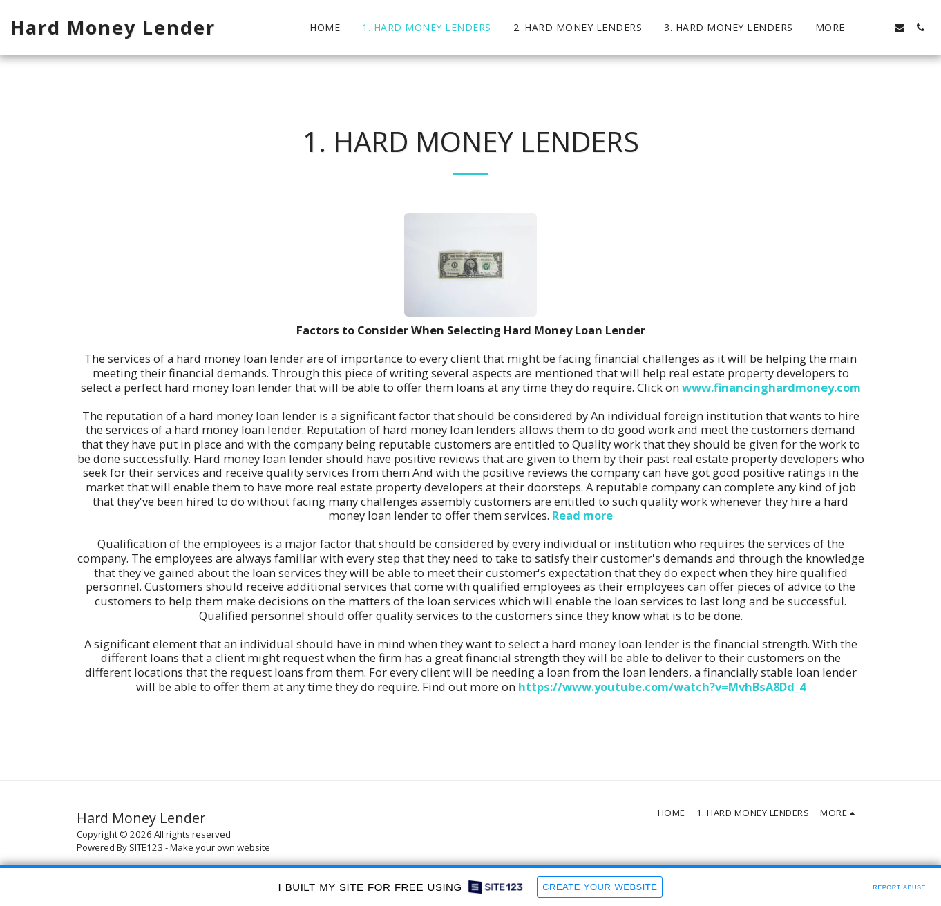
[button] (878, 27)
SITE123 (146, 847)
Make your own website (220, 847)
